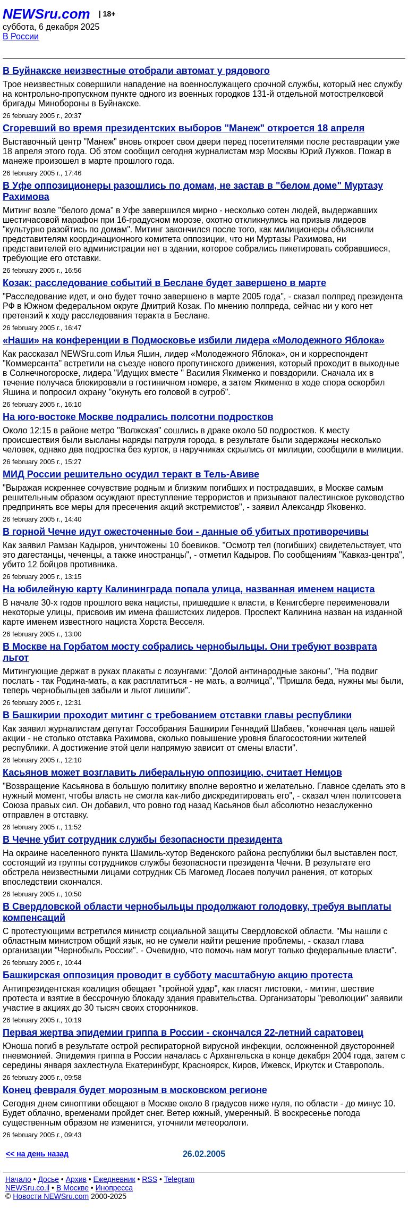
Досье (48, 1179)
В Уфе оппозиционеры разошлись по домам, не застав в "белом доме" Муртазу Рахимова (193, 191)
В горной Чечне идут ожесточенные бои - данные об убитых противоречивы (186, 531)
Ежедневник (114, 1179)
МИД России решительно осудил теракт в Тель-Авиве (131, 474)
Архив (76, 1179)
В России (21, 36)
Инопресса (114, 1188)
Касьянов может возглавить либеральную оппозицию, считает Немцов (172, 772)
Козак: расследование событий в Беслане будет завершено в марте (164, 283)
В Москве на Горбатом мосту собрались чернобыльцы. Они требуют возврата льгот (190, 652)
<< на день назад (37, 1153)
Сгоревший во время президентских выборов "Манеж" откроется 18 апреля (183, 128)
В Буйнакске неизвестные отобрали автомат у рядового (136, 70)
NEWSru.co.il (27, 1188)
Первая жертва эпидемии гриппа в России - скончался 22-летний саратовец (183, 1032)
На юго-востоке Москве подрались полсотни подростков (138, 417)
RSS (149, 1179)
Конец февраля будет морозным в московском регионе (135, 1090)
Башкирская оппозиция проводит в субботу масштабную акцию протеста (178, 975)
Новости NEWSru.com (51, 1196)
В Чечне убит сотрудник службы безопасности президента (142, 839)
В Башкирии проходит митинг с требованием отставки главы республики (177, 715)
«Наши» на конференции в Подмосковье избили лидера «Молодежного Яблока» (194, 340)
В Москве (72, 1188)
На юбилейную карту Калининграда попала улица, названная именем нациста (189, 589)
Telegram (179, 1179)
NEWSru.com (46, 14)
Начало (18, 1179)
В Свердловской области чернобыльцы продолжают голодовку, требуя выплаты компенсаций (197, 912)
